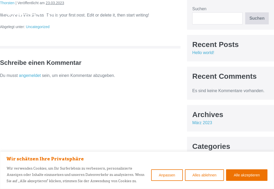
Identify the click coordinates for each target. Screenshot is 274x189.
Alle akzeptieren (247, 175)
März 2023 (202, 122)
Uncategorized (38, 27)
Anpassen (167, 175)
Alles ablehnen (205, 175)
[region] (137, 170)
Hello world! (203, 52)
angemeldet (30, 75)
